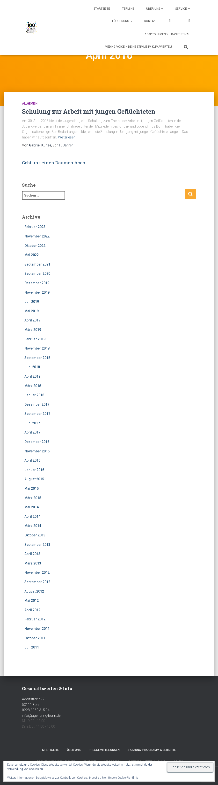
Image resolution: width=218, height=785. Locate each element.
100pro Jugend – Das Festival (167, 34)
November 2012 (37, 572)
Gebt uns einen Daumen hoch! (54, 163)
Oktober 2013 (34, 535)
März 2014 (32, 526)
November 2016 (37, 451)
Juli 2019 (31, 302)
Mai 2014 (31, 507)
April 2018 (32, 376)
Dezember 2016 (36, 442)
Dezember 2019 (36, 283)
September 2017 (37, 414)
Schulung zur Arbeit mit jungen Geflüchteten (88, 111)
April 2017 (32, 432)
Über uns (154, 8)
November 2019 (37, 292)
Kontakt (150, 21)
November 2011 (37, 629)
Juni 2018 (32, 367)
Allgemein (29, 103)
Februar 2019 (34, 339)
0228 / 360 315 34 (36, 710)
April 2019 (32, 320)
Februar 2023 (34, 227)
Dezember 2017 (36, 404)
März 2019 (32, 330)
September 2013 (37, 545)
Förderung (122, 21)
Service (182, 8)
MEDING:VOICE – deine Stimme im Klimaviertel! (138, 46)
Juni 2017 (32, 423)
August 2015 (34, 479)
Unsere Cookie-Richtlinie (123, 777)
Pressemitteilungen (104, 750)
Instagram (189, 21)
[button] (162, 8)
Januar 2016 (34, 470)
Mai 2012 (31, 600)
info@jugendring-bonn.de (41, 715)
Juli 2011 (31, 647)
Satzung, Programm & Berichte (152, 750)
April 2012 (32, 610)
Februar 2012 (34, 619)
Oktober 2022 (34, 246)
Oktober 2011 (34, 638)
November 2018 (37, 348)
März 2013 (32, 563)
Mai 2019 (31, 311)
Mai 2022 (31, 255)
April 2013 (32, 554)
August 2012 (34, 591)
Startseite (102, 8)
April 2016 (32, 460)
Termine (128, 8)
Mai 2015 (31, 488)
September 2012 (37, 582)
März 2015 (32, 498)
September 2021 (37, 264)
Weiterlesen (66, 137)
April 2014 (32, 516)
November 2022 (37, 236)
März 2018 (32, 386)
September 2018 (37, 358)
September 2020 (37, 273)
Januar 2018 (34, 395)
